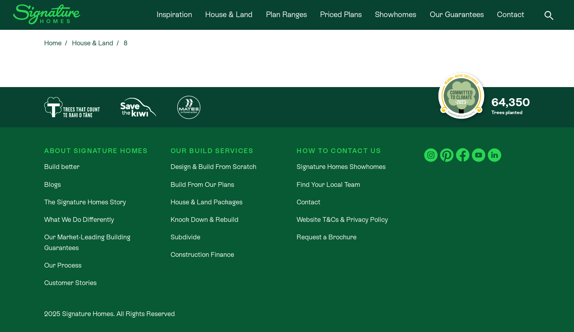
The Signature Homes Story (85, 202)
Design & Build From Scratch (213, 167)
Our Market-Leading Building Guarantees (87, 242)
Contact (510, 14)
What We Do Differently (79, 219)
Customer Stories (70, 283)
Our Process (62, 265)
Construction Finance (202, 254)
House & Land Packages (206, 202)
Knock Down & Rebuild (205, 219)
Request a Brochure (327, 237)
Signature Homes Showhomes (341, 167)
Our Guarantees (457, 14)
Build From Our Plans (202, 184)
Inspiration (174, 14)
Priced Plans (341, 14)
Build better (62, 167)
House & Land (228, 14)
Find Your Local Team (328, 184)
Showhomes (395, 14)
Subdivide (185, 237)
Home (53, 43)
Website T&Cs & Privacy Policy (342, 219)
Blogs (52, 184)
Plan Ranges (286, 14)
